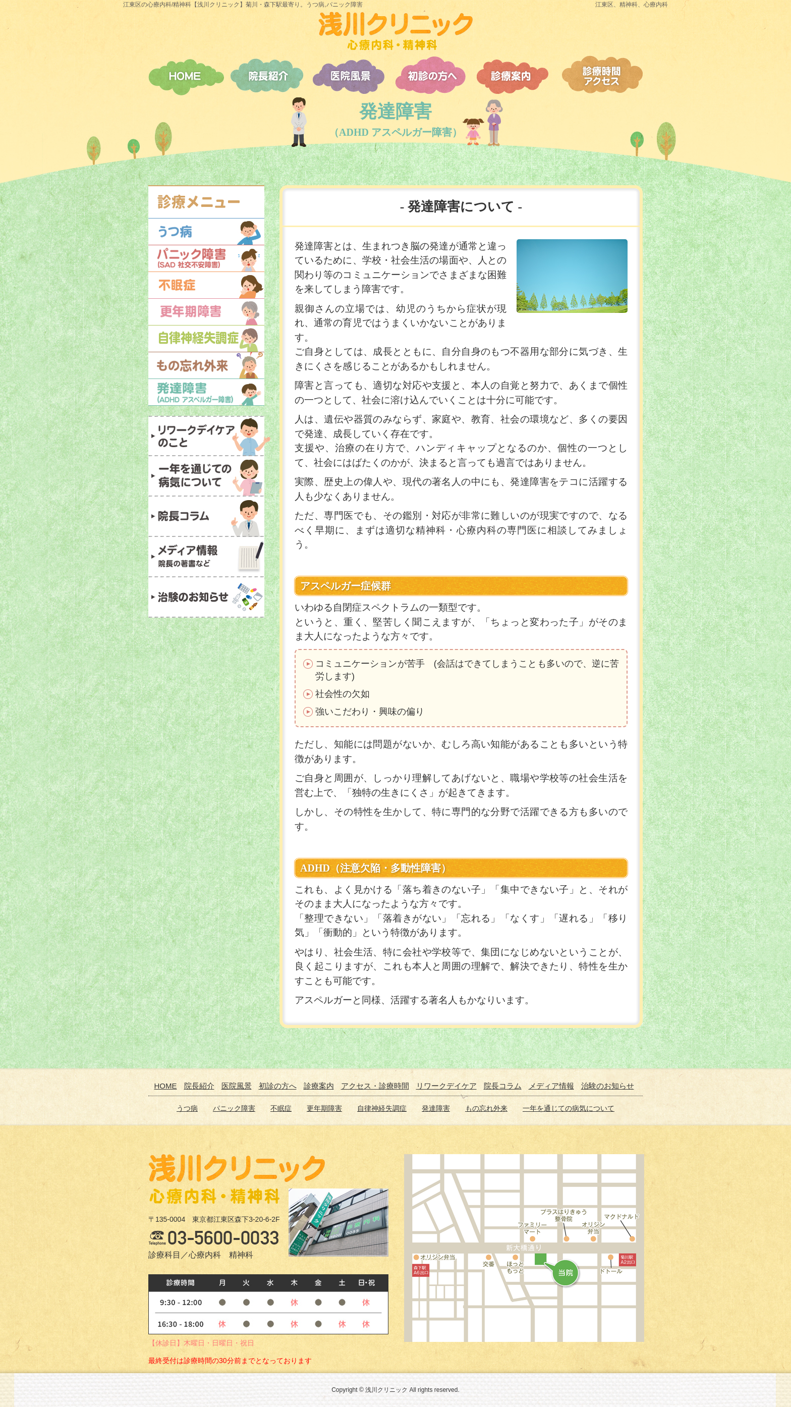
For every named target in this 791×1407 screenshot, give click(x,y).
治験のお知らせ (607, 1085)
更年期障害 (324, 1108)
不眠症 (281, 1108)
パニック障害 (234, 1108)
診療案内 (319, 1085)
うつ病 (187, 1108)
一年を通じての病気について (568, 1108)
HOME (165, 1085)
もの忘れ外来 (486, 1108)
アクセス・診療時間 (375, 1085)
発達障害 (436, 1108)
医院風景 (236, 1085)
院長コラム (503, 1085)
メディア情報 (551, 1085)
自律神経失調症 (382, 1108)
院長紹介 (199, 1085)
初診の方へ (278, 1085)
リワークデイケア (446, 1085)
